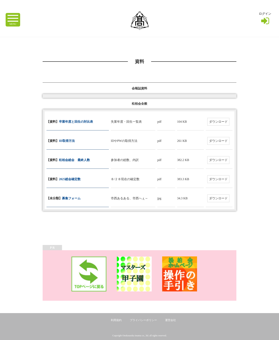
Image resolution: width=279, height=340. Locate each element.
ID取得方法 (67, 140)
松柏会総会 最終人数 (74, 160)
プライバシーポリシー (143, 320)
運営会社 (170, 320)
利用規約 (116, 320)
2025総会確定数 (70, 179)
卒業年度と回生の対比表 (76, 121)
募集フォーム (71, 198)
